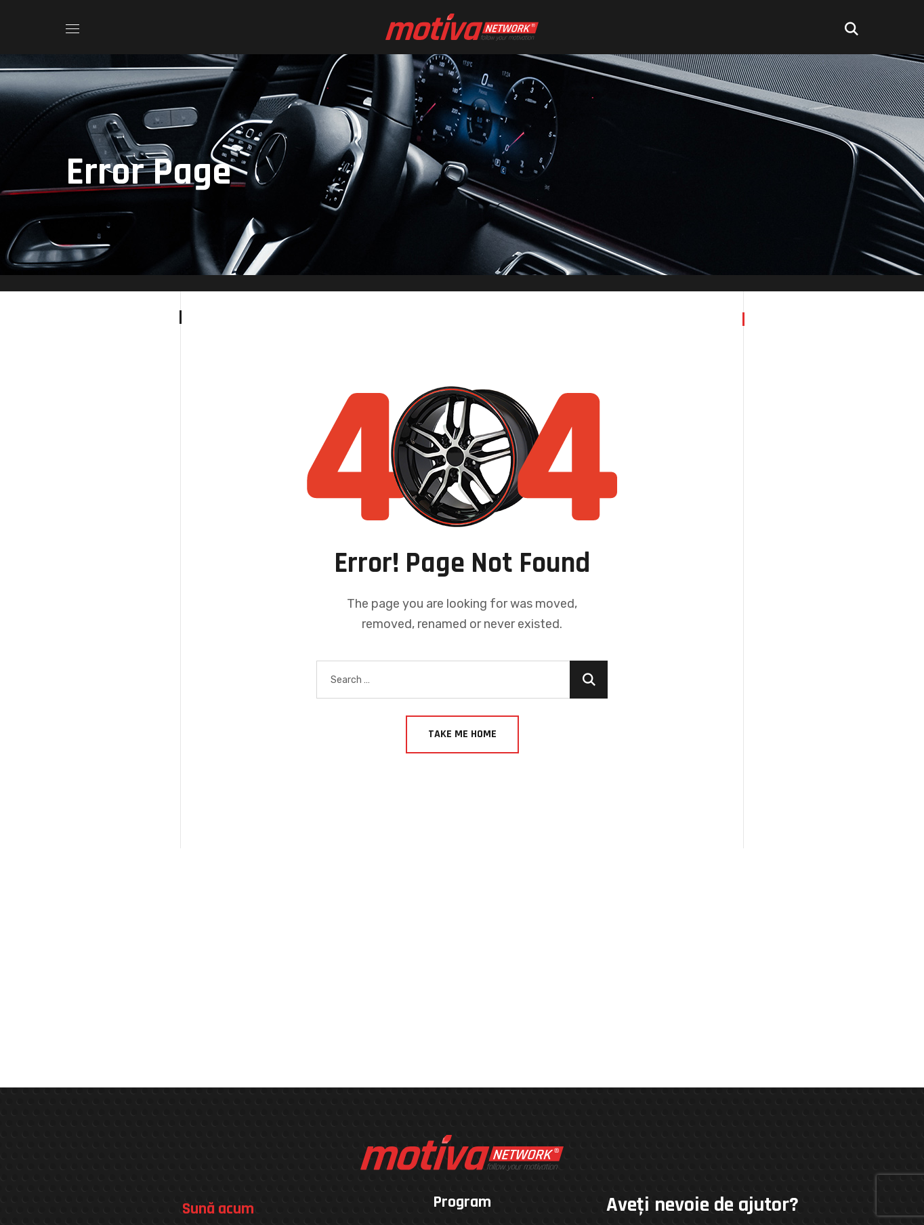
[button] (851, 27)
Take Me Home (462, 734)
